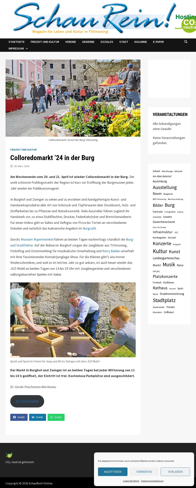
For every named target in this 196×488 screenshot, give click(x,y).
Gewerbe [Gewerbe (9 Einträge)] (167, 216)
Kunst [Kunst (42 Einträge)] (174, 251)
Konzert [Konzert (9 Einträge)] (172, 237)
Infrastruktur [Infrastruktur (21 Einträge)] (163, 232)
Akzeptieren (112, 472)
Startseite (17, 42)
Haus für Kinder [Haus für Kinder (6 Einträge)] (159, 227)
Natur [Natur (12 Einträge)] (180, 265)
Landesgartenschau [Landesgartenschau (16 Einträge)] (166, 258)
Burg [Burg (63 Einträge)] (170, 205)
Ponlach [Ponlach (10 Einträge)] (157, 282)
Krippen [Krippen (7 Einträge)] (177, 244)
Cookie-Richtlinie (131, 480)
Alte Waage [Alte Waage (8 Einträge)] (167, 171)
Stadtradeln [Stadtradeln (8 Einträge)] (159, 307)
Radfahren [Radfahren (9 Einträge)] (168, 282)
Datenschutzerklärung (152, 480)
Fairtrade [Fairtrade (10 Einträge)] (158, 211)
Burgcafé (89, 228)
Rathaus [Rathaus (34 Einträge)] (160, 287)
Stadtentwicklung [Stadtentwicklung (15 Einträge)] (172, 294)
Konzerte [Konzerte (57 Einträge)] (162, 243)
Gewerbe (88, 42)
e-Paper (158, 42)
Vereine (70, 42)
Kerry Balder (111, 251)
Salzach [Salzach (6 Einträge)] (172, 288)
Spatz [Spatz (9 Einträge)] (180, 288)
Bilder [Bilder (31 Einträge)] (158, 205)
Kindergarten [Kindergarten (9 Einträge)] (159, 237)
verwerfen (144, 472)
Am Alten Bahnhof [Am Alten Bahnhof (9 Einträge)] (162, 176)
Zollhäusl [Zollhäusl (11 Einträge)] (169, 312)
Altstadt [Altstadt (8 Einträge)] (178, 171)
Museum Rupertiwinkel (37, 239)
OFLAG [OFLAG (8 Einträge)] (156, 271)
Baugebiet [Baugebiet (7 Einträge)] (168, 194)
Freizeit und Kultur (45, 42)
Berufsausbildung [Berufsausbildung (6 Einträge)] (175, 199)
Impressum (16, 48)
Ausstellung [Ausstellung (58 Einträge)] (165, 187)
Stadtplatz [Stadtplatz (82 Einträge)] (164, 300)
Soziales (106, 42)
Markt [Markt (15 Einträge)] (157, 265)
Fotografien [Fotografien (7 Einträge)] (170, 212)
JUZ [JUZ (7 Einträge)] (176, 232)
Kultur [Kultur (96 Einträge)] (160, 251)
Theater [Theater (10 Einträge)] (170, 307)
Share (19, 417)
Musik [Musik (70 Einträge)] (169, 264)
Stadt (123, 42)
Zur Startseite (27, 401)
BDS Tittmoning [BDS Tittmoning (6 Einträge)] (159, 199)
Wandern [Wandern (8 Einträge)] (157, 312)
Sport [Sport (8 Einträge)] (155, 294)
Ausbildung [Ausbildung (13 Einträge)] (160, 181)
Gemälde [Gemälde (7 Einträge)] (157, 217)
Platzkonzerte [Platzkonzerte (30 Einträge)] (165, 276)
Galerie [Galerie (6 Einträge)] (180, 212)
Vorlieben (175, 472)
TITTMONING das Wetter (169, 78)
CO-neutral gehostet (20, 462)
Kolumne (140, 42)
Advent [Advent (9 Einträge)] (156, 171)
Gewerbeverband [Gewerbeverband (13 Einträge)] (164, 222)
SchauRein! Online (40, 483)
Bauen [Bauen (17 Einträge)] (157, 193)
